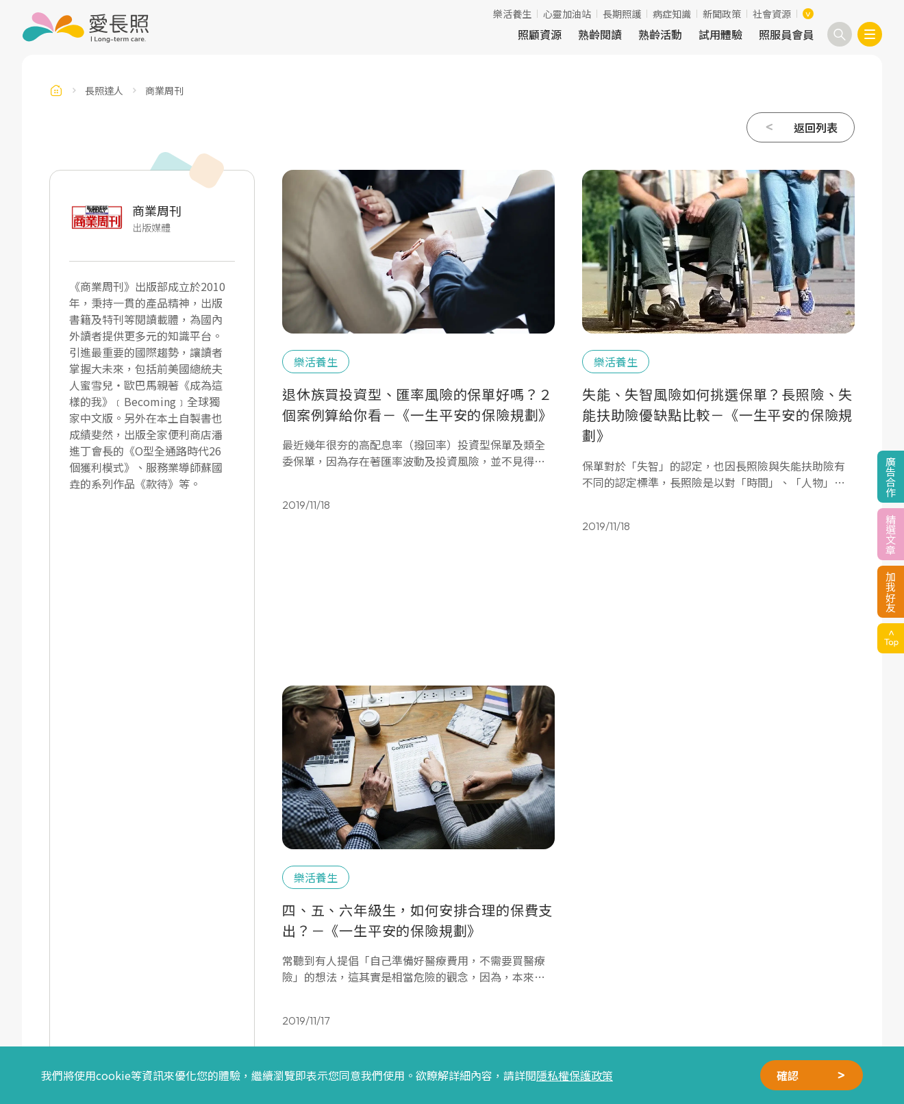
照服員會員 (786, 34)
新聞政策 (722, 13)
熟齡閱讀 (600, 34)
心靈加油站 (567, 13)
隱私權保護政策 (574, 1075)
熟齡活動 (660, 34)
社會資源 (772, 13)
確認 (788, 1075)
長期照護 (622, 13)
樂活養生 (512, 13)
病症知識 (672, 13)
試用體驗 (720, 34)
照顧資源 (540, 34)
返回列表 (816, 127)
